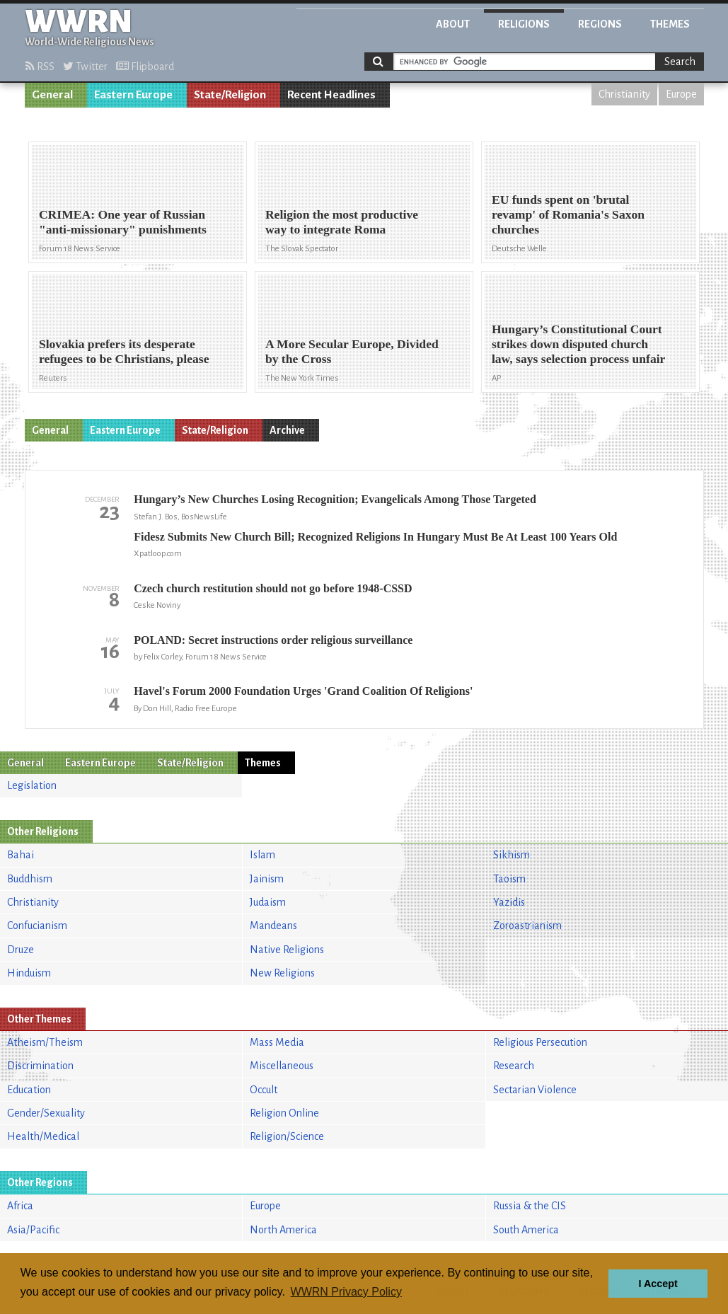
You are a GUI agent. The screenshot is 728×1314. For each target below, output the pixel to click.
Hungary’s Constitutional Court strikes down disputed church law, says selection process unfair (579, 344)
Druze (20, 949)
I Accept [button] (657, 1283)
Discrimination (40, 1065)
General (52, 94)
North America (283, 1229)
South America (526, 1229)
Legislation (32, 785)
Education (29, 1089)
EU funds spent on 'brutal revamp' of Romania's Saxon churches (568, 214)
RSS (39, 66)
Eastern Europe (133, 94)
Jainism (267, 878)
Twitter (85, 66)
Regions (600, 24)
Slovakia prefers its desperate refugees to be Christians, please (124, 351)
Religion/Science (287, 1136)
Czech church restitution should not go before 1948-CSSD (273, 588)
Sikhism (511, 854)
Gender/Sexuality (46, 1113)
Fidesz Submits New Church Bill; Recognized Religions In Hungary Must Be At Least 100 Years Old (375, 537)
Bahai (20, 854)
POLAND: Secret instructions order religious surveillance (273, 640)
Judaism (268, 902)
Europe (681, 94)
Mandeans (273, 925)
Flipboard (145, 66)
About (453, 24)
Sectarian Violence (535, 1089)
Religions (524, 24)
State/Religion (230, 94)
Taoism (509, 878)
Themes (670, 24)
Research (513, 1065)
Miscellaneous (281, 1065)
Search (679, 61)
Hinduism (29, 973)
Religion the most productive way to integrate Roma (341, 221)
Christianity (624, 94)
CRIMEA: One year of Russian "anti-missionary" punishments (123, 221)
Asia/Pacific (33, 1229)
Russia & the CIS (529, 1205)
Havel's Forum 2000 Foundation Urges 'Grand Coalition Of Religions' (303, 691)
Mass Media (277, 1042)
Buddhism (29, 878)
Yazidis (509, 902)
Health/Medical (43, 1136)
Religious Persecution (540, 1042)
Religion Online (284, 1113)
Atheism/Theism (45, 1042)
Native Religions (287, 949)
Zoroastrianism (527, 925)
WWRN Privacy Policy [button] (346, 1292)
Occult (263, 1089)
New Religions (282, 973)
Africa (20, 1205)
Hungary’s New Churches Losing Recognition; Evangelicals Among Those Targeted (335, 499)
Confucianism (37, 925)
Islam (262, 854)
